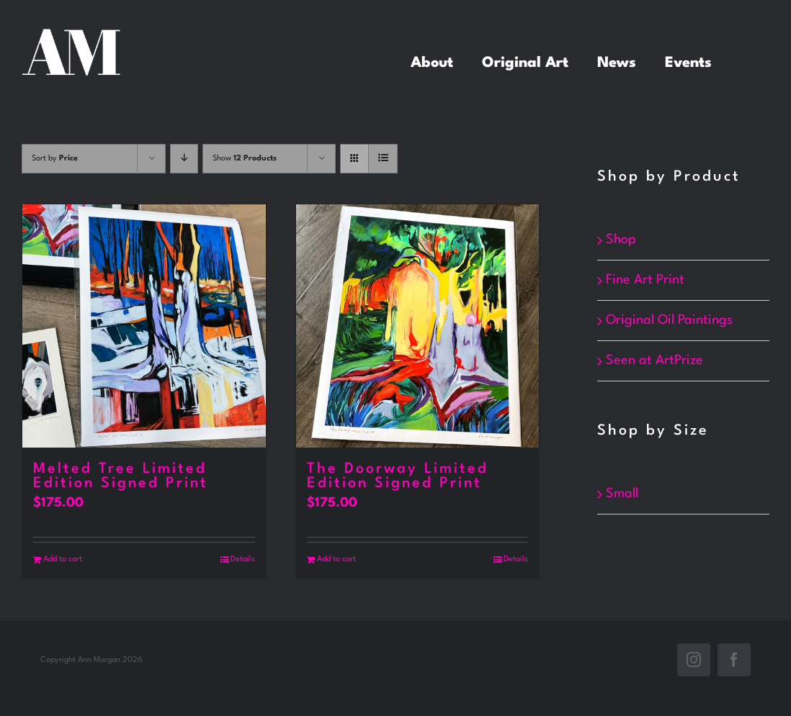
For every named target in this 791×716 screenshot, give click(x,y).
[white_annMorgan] (71, 36)
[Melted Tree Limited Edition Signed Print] (144, 326)
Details (243, 559)
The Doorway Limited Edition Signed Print (397, 476)
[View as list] (383, 159)
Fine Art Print (645, 279)
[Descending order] (184, 158)
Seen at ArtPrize (654, 360)
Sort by (55, 159)
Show (245, 159)
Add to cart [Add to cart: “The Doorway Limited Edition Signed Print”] (336, 559)
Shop (621, 239)
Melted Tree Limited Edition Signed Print (120, 476)
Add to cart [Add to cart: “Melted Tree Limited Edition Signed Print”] (62, 559)
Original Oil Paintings (669, 320)
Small (622, 493)
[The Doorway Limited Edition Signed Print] (418, 326)
